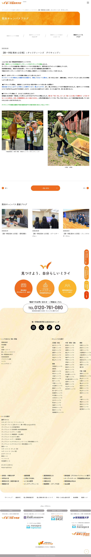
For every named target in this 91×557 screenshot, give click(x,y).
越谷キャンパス (56, 378)
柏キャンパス (56, 381)
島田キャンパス (69, 367)
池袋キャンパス (56, 405)
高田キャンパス (69, 348)
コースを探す (5, 416)
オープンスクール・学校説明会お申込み (77, 478)
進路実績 (27, 475)
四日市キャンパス (70, 389)
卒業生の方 (47, 481)
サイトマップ (8, 497)
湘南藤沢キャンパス (58, 412)
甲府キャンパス (69, 360)
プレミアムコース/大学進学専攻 (10, 427)
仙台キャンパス (56, 357)
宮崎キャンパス (84, 407)
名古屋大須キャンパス (71, 379)
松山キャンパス (84, 390)
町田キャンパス (56, 402)
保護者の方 (5, 484)
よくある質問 (28, 481)
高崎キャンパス (56, 371)
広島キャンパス (84, 381)
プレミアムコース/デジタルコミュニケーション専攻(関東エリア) (19, 441)
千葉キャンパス (56, 383)
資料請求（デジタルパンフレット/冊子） (77, 475)
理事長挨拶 (4, 342)
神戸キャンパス (84, 362)
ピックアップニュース (31, 484)
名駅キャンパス (69, 381)
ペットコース (5, 458)
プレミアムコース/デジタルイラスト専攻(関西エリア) (16, 444)
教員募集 (75, 497)
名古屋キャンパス (70, 374)
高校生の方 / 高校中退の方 (10, 481)
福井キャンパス (69, 357)
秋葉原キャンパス (57, 393)
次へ (84, 188)
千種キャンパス (69, 377)
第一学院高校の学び (7, 354)
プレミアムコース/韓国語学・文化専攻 (12, 434)
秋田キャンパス (56, 350)
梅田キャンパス (84, 357)
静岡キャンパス (69, 365)
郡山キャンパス (56, 360)
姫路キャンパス (84, 365)
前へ (6, 188)
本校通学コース (5, 461)
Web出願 (67, 484)
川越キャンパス (56, 376)
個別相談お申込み (70, 481)
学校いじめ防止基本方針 (63, 497)
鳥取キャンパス (84, 373)
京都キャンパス (84, 345)
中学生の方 (5, 478)
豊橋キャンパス (69, 384)
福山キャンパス (84, 383)
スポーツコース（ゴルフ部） (9, 451)
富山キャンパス (69, 352)
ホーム (3, 10)
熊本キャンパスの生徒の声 (34, 36)
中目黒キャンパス (57, 395)
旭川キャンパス (56, 345)
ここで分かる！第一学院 (9, 339)
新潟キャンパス (69, 345)
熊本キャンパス (20, 10)
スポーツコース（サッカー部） (10, 449)
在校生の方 (47, 478)
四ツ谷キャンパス (57, 390)
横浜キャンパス (56, 410)
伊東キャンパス (69, 362)
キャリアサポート (6, 364)
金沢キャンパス (69, 355)
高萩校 (54, 369)
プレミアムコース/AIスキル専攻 (10, 437)
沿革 (2, 347)
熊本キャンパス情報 (13, 36)
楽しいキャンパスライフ (8, 352)
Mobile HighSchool (6, 467)
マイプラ (3, 361)
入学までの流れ (29, 478)
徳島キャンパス (84, 388)
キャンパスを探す (11, 10)
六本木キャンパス (57, 398)
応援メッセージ (5, 349)
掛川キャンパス (69, 369)
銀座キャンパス (56, 388)
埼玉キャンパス (56, 373)
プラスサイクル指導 (6, 359)
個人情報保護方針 (29, 497)
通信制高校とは (49, 475)
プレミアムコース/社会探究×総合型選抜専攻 (14, 429)
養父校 (81, 367)
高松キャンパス (84, 386)
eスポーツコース (6, 454)
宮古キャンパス (56, 355)
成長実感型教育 (5, 357)
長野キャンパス (69, 350)
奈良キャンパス (84, 348)
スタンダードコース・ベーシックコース (12, 422)
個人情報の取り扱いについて (45, 497)
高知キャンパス (84, 393)
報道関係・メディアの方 (51, 484)
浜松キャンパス (69, 372)
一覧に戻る (45, 188)
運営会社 (18, 497)
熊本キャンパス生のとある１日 (56, 36)
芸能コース (4, 446)
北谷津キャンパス (57, 386)
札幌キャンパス (56, 348)
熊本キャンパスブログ (31, 10)
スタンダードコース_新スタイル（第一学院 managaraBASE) (18, 424)
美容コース (4, 456)
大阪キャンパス (84, 350)
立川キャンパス (56, 400)
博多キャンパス (84, 402)
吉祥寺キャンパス (57, 407)
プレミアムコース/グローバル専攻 (11, 432)
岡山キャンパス (84, 378)
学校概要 (3, 345)
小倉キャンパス (84, 399)
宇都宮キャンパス (57, 366)
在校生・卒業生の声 (8, 475)
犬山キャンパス (69, 386)
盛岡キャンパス (56, 352)
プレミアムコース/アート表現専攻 (11, 439)
